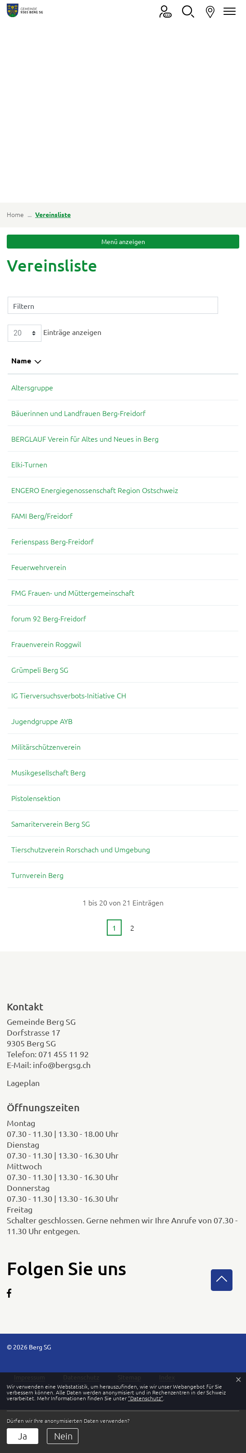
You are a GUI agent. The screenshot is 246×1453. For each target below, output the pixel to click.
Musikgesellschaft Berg (48, 794)
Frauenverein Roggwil (46, 665)
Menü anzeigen (123, 241)
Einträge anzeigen (54, 333)
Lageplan (31, 1104)
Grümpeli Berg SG (39, 691)
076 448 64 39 (180, 588)
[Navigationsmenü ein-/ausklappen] (228, 11)
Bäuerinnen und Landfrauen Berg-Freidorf (78, 413)
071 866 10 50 (180, 387)
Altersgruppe (32, 387)
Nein (63, 1435)
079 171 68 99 (180, 742)
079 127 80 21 (180, 794)
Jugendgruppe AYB (42, 742)
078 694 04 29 (180, 537)
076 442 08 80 (180, 871)
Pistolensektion (35, 819)
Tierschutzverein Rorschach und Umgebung (80, 871)
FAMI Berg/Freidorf (42, 537)
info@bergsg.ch (62, 1086)
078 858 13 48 (180, 896)
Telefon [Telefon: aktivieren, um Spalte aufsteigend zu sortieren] (170, 360)
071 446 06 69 (180, 665)
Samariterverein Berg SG (50, 845)
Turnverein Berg (37, 896)
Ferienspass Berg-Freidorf (52, 563)
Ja (22, 1435)
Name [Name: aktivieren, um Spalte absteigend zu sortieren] (21, 360)
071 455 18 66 (180, 439)
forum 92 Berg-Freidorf (48, 640)
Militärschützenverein (46, 768)
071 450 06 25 (180, 413)
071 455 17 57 (180, 819)
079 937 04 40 (180, 691)
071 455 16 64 (180, 640)
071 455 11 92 (63, 1075)
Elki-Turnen (29, 475)
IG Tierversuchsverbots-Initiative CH (68, 717)
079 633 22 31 (180, 501)
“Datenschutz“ (145, 1398)
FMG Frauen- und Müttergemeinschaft (72, 614)
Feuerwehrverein (38, 588)
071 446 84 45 (180, 768)
